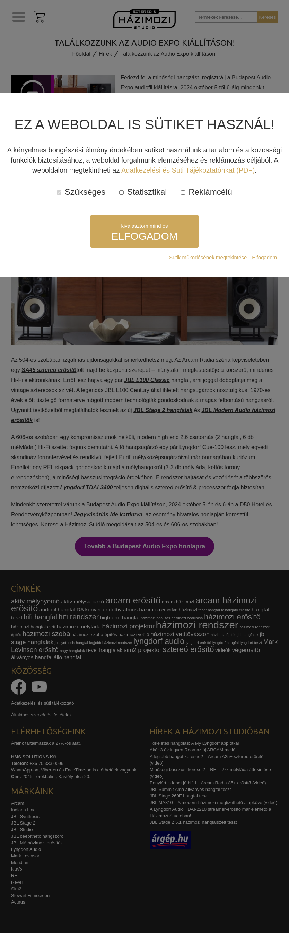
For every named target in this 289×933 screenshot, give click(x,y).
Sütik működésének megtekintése (208, 257)
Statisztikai (143, 192)
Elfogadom (264, 257)
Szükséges (81, 192)
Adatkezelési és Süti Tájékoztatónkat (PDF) (188, 170)
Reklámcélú (206, 192)
